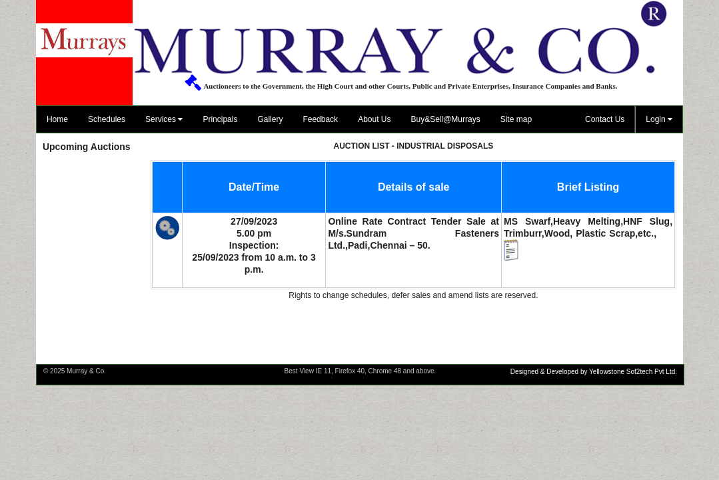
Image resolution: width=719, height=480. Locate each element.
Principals (220, 119)
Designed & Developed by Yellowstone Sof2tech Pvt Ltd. (593, 371)
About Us (374, 119)
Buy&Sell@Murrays (445, 119)
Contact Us (604, 119)
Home (57, 119)
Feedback (320, 119)
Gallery (270, 119)
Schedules (106, 119)
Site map (516, 119)
